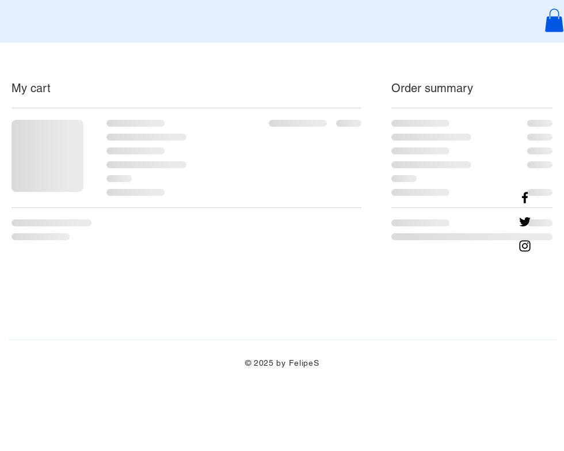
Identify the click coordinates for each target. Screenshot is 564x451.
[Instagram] (524, 245)
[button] (554, 20)
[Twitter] (524, 221)
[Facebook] (524, 197)
